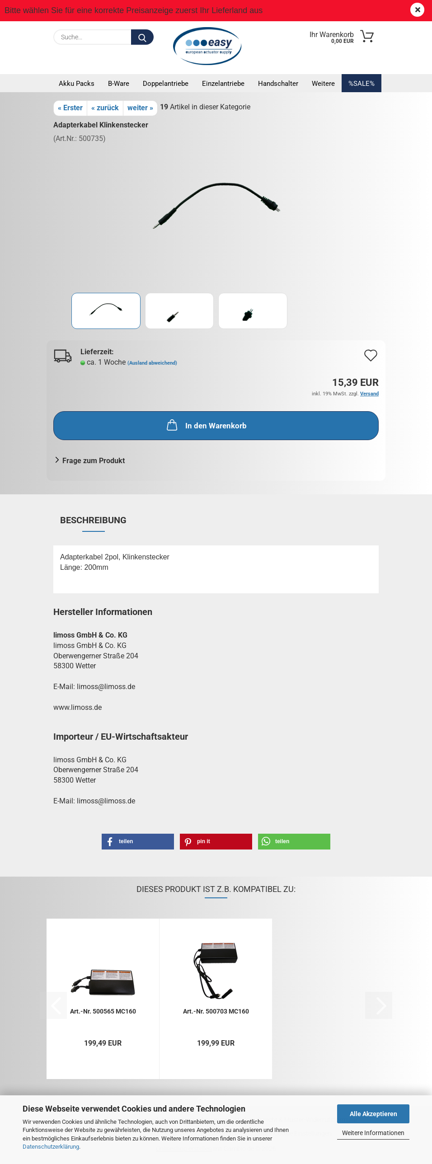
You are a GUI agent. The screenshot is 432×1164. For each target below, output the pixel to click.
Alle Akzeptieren (373, 1113)
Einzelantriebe (223, 84)
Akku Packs (76, 84)
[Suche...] (142, 37)
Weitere (323, 84)
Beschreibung (93, 520)
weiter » (140, 107)
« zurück (105, 107)
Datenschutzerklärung (51, 1146)
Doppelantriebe (165, 84)
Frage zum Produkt (93, 460)
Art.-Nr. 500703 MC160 (216, 1011)
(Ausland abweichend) (152, 363)
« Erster (70, 107)
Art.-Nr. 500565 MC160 (103, 1011)
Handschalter (278, 84)
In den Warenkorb (206, 425)
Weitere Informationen (373, 1132)
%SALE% (361, 84)
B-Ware (118, 84)
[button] (138, 842)
